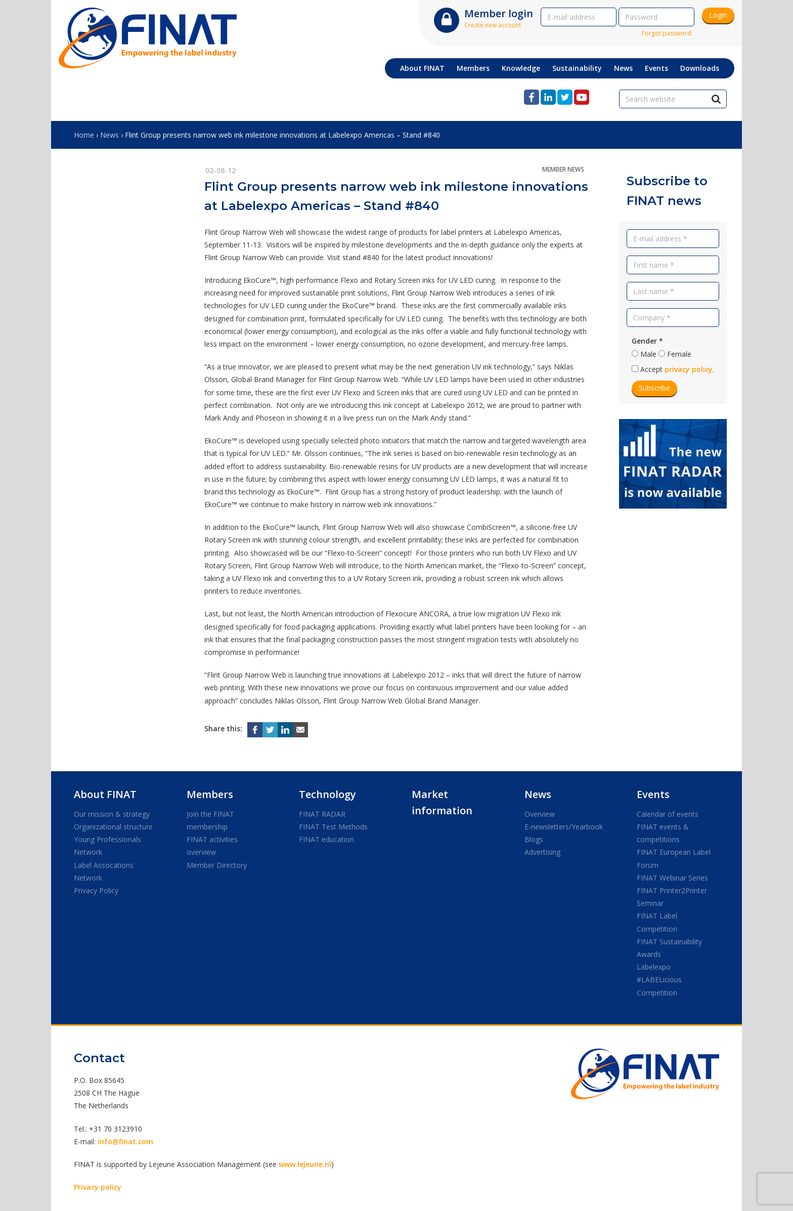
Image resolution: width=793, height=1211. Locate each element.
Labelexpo (654, 967)
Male (648, 354)
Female (679, 354)
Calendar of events (667, 814)
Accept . (677, 369)
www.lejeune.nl (305, 1164)
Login (718, 15)
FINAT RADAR (322, 814)
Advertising (542, 852)
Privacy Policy (96, 890)
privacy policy (689, 369)
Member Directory (217, 865)
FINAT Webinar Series (672, 878)
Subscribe (654, 388)
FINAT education (326, 839)
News (109, 135)
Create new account (492, 25)
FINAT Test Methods (333, 826)
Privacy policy (97, 1187)
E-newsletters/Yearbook (563, 826)
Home (84, 135)
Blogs (533, 839)
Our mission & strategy (112, 814)
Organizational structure (113, 826)
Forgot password (666, 33)
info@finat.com (125, 1141)
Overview (539, 814)
